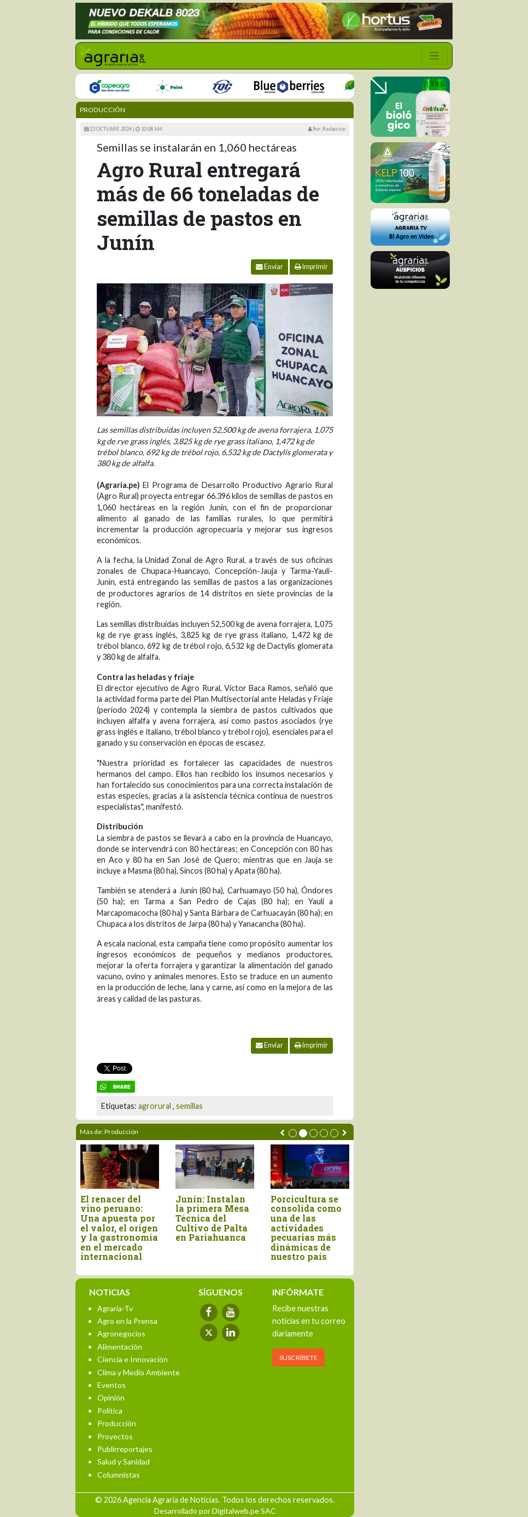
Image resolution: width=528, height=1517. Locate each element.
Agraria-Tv (115, 1308)
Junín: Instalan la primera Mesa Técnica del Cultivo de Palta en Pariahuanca (213, 1218)
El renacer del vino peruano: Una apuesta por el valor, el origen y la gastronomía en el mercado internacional (120, 1228)
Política (109, 1410)
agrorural (154, 1106)
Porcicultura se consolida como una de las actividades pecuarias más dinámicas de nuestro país (306, 1228)
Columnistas (118, 1474)
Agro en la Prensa (127, 1321)
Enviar (269, 267)
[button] (293, 1133)
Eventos (111, 1385)
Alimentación (119, 1346)
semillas (189, 1106)
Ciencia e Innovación (132, 1359)
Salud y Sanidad (123, 1461)
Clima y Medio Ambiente (138, 1372)
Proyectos (115, 1436)
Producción (102, 110)
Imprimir (311, 267)
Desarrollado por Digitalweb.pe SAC (215, 1510)
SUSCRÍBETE (298, 1357)
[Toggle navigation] (434, 56)
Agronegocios (121, 1333)
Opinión (111, 1397)
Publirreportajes (124, 1449)
